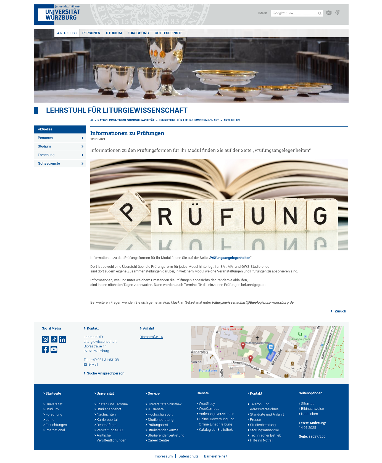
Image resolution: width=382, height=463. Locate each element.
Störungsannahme (263, 430)
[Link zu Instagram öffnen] (46, 339)
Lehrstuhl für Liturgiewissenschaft (117, 110)
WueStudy (206, 404)
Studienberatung (159, 419)
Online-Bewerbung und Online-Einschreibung (215, 422)
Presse (254, 419)
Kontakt (93, 328)
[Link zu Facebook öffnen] (46, 349)
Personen (91, 33)
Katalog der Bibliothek (215, 429)
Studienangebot (107, 409)
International (54, 430)
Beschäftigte (105, 425)
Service (153, 393)
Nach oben (308, 414)
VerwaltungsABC (108, 430)
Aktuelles (67, 33)
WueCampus (208, 408)
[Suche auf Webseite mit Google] (297, 13)
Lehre (48, 419)
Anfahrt (148, 328)
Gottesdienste (168, 33)
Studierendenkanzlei (162, 430)
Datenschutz (188, 456)
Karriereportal (106, 419)
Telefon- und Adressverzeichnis (263, 407)
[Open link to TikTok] (54, 339)
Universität (52, 404)
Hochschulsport (159, 414)
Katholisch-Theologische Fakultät (126, 120)
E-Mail (93, 364)
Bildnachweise (311, 408)
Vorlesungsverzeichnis (215, 414)
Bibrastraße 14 (151, 337)
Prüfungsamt (157, 425)
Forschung (138, 33)
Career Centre (157, 440)
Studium (114, 33)
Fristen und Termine (111, 404)
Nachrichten (105, 414)
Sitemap (306, 404)
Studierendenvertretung (165, 435)
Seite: (303, 436)
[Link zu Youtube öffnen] (54, 349)
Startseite (52, 393)
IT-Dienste (155, 409)
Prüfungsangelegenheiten (230, 258)
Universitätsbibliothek (163, 404)
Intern (262, 13)
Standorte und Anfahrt (266, 414)
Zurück (340, 311)
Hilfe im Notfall (260, 440)
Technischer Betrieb (264, 435)
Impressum (164, 456)
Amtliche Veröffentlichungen (110, 438)
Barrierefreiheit (215, 456)
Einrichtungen (55, 425)
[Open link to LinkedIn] (63, 339)
